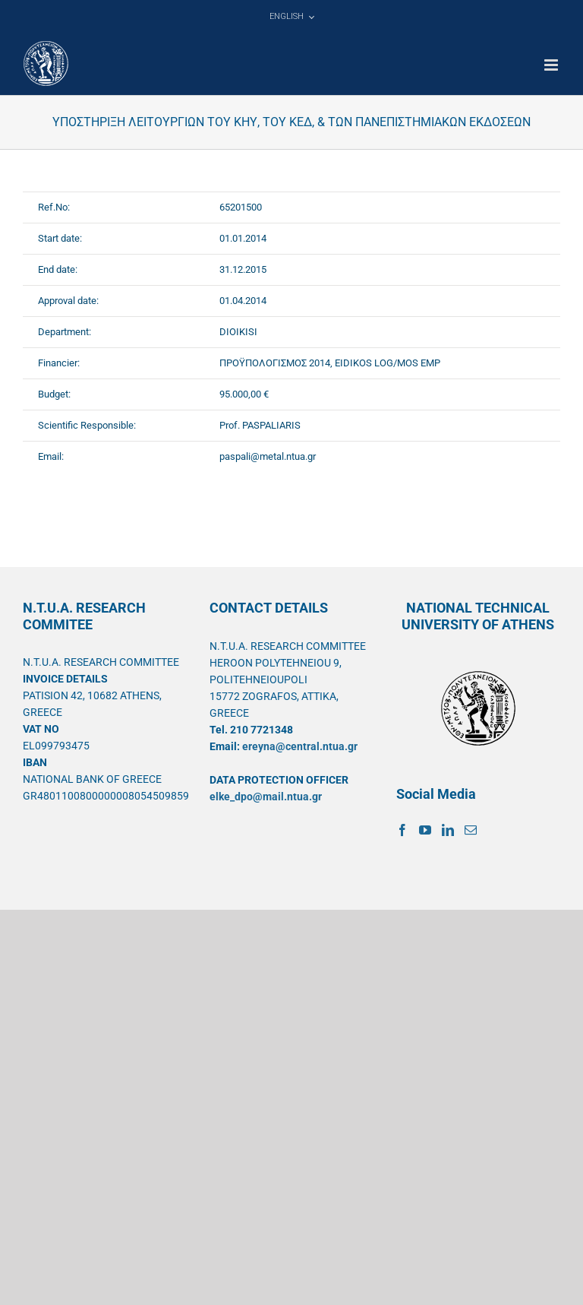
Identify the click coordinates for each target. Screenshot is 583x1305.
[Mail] (471, 830)
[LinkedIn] (448, 830)
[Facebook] (402, 830)
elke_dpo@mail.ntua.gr (266, 796)
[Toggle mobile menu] (552, 65)
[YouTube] (425, 830)
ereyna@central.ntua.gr (300, 746)
